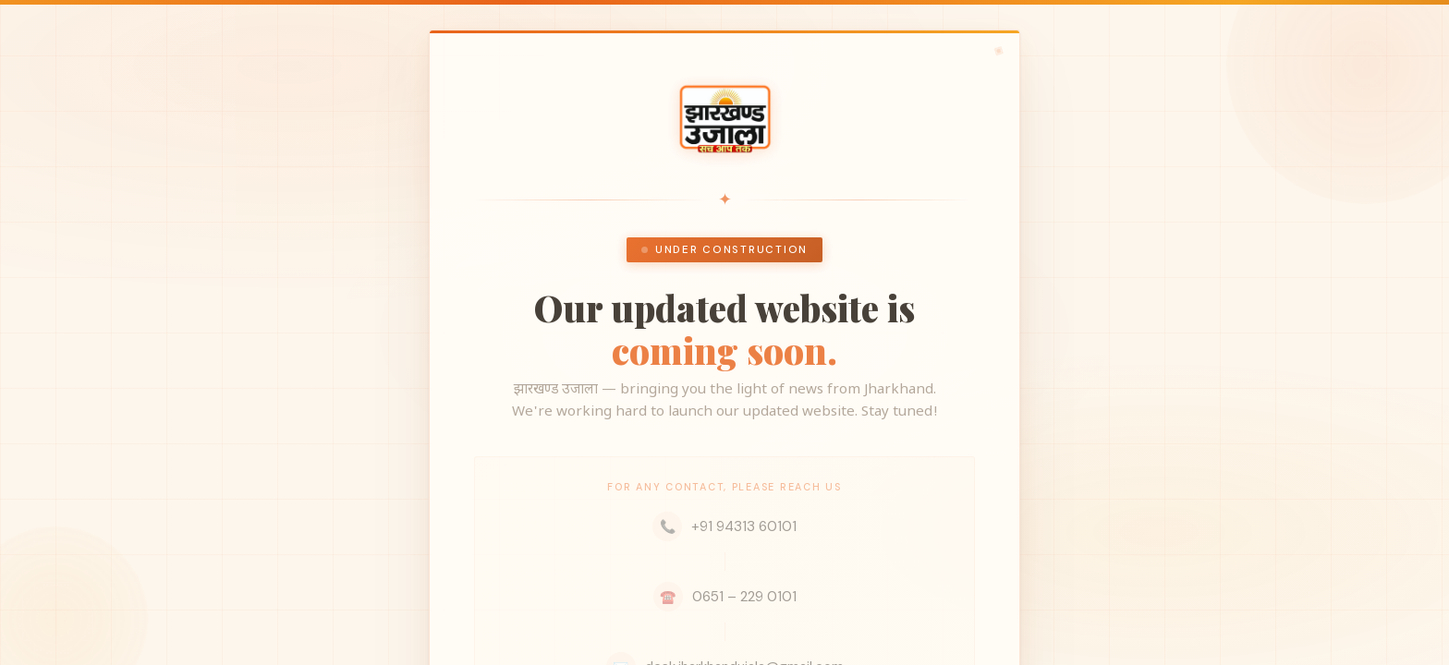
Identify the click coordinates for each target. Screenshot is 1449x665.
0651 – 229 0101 (725, 596)
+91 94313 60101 (724, 526)
